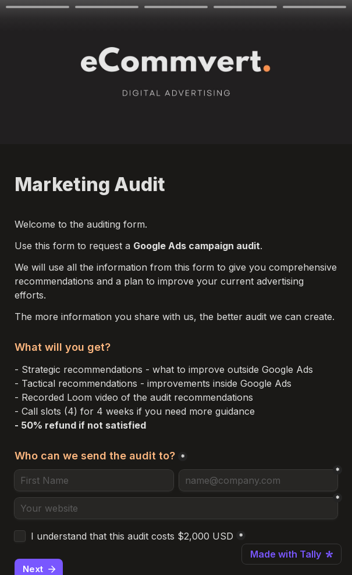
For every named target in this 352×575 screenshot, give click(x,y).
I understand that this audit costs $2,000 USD (132, 536)
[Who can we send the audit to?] (94, 480)
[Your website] (176, 508)
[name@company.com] (258, 480)
